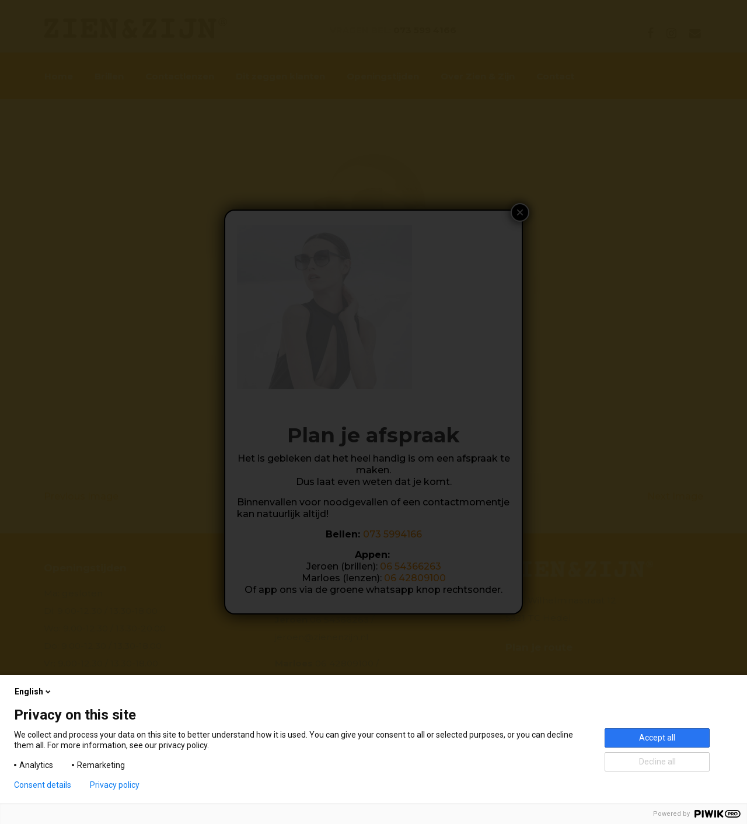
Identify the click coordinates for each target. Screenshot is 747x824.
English (34, 691)
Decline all (657, 761)
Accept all (657, 737)
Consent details (42, 785)
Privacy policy (114, 785)
